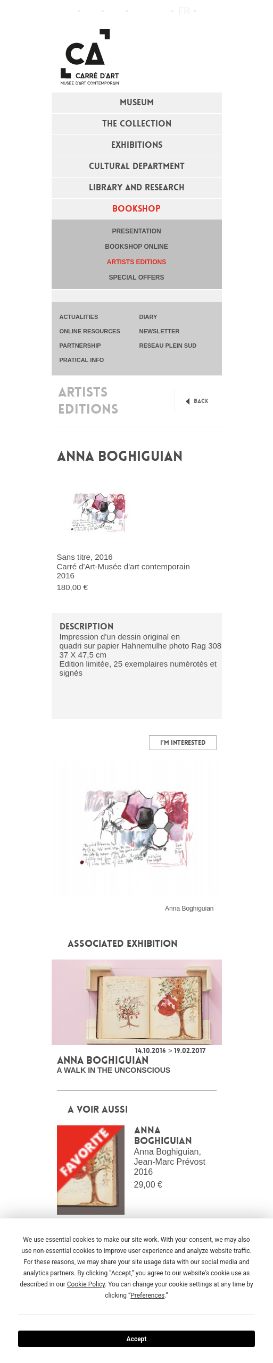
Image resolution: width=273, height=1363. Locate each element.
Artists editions (136, 262)
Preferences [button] (147, 1295)
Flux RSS (139, 11)
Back (201, 401)
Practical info (115, 11)
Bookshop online (136, 246)
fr (184, 11)
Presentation (136, 231)
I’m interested (182, 742)
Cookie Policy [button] (86, 1284)
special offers (136, 277)
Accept (137, 1339)
